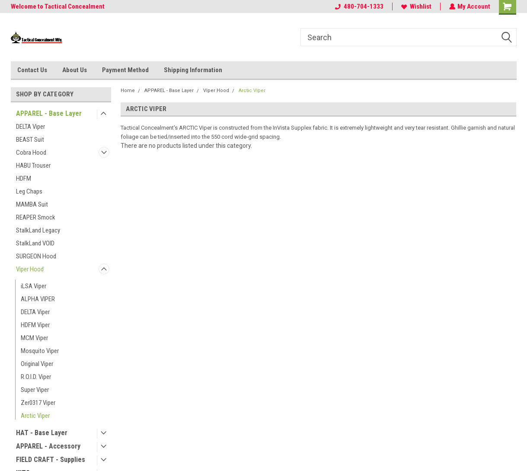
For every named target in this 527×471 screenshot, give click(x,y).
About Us (74, 70)
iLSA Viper (33, 286)
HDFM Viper (35, 325)
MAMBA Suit (32, 204)
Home (128, 90)
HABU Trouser (33, 165)
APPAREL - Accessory (48, 446)
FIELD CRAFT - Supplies (50, 459)
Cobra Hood (31, 152)
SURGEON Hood (36, 256)
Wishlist (416, 6)
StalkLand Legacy (38, 230)
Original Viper (37, 364)
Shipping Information (193, 70)
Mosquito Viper (40, 351)
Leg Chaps (29, 191)
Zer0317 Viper (38, 403)
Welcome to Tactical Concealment (58, 6)
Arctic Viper (35, 416)
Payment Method (125, 70)
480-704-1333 (359, 6)
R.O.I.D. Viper (36, 377)
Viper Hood (30, 269)
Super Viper (35, 390)
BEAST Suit (30, 139)
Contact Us (32, 70)
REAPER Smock (35, 217)
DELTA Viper (30, 126)
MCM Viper (34, 338)
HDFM (23, 178)
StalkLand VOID (35, 243)
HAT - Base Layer (41, 433)
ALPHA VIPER (38, 299)
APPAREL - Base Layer (49, 113)
